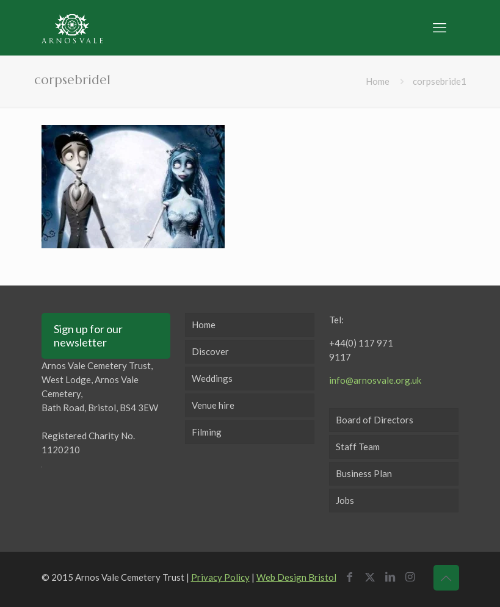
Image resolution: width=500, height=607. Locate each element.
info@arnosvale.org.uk (375, 380)
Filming (207, 431)
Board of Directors (374, 419)
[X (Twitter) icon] (372, 576)
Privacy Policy (220, 577)
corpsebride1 (439, 81)
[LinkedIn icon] (393, 576)
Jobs (345, 500)
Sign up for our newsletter (88, 335)
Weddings (212, 378)
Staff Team (358, 446)
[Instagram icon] (413, 576)
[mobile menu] (439, 27)
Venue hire (213, 405)
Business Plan (364, 473)
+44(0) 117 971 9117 (361, 349)
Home (377, 81)
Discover (210, 351)
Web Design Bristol (296, 577)
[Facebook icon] (352, 576)
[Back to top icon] (446, 578)
